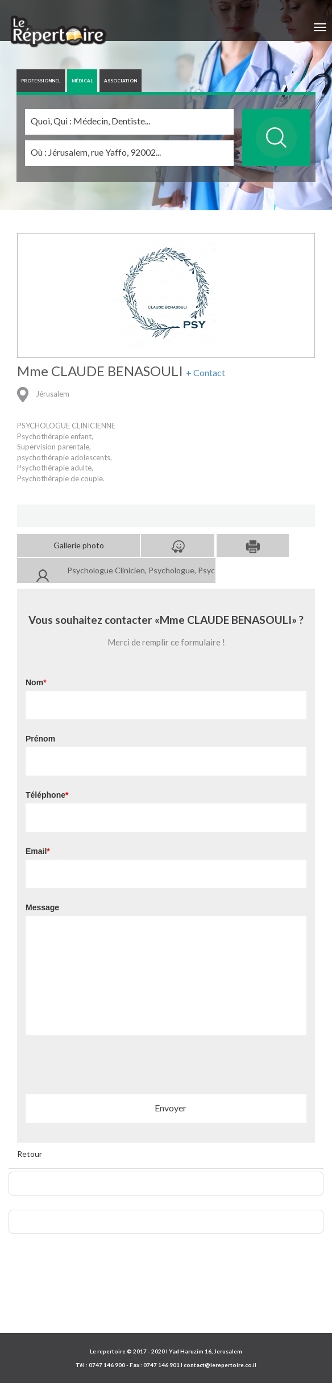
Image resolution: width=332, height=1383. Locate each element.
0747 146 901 (161, 1364)
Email (36, 851)
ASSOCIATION (120, 81)
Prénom (40, 738)
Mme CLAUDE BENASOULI (100, 371)
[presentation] (112, 1068)
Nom (34, 682)
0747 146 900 (107, 1364)
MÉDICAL (82, 81)
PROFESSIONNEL (40, 81)
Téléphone (45, 794)
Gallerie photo (78, 545)
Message (42, 907)
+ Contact (205, 373)
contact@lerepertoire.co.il (220, 1364)
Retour (29, 1154)
